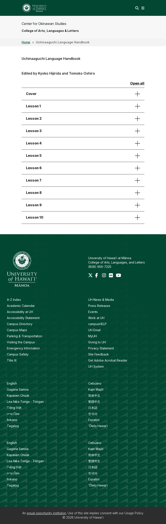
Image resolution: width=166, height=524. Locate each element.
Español (93, 420)
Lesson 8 (34, 192)
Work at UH (96, 318)
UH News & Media (101, 299)
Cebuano (94, 383)
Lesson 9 (34, 205)
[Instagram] (104, 275)
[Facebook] (97, 275)
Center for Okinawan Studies (44, 23)
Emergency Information (23, 348)
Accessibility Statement (23, 318)
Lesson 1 (33, 106)
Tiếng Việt (14, 407)
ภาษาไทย (13, 414)
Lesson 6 (34, 168)
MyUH (92, 336)
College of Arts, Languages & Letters (50, 31)
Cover (31, 94)
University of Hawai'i (89, 517)
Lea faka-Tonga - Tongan (25, 401)
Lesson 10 (34, 217)
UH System (96, 366)
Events (93, 312)
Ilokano (12, 420)
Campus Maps (17, 330)
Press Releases (99, 306)
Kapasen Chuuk (18, 395)
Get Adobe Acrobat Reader (107, 360)
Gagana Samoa (18, 389)
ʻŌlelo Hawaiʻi (98, 426)
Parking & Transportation (24, 336)
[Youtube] (118, 275)
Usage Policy (133, 513)
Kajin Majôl (95, 389)
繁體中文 (94, 401)
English (12, 383)
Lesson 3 (34, 131)
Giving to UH (97, 342)
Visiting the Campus (21, 342)
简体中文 (94, 395)
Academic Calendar (21, 306)
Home (26, 42)
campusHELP (97, 324)
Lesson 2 (34, 118)
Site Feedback (98, 354)
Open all (137, 83)
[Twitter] (90, 275)
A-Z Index (14, 299)
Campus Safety (18, 354)
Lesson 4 (34, 143)
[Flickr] (111, 275)
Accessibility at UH (20, 312)
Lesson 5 (34, 155)
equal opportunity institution (46, 513)
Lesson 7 (34, 180)
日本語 (92, 407)
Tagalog (13, 426)
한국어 (92, 414)
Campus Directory (19, 324)
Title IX (12, 360)
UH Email (94, 330)
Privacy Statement (101, 348)
